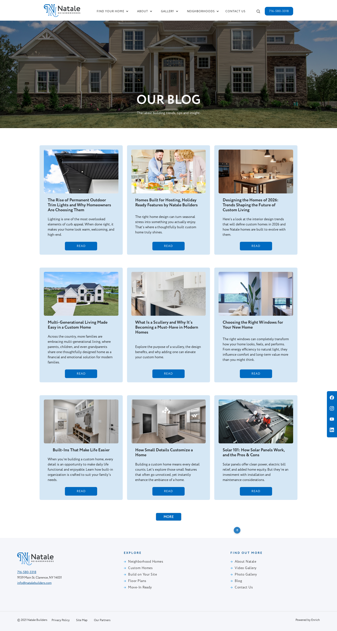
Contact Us (244, 587)
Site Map (81, 620)
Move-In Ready (140, 587)
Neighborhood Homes (145, 562)
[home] (62, 10)
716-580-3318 (279, 11)
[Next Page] (168, 517)
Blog (238, 581)
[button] (112, 11)
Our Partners (102, 620)
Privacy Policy (61, 620)
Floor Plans (137, 581)
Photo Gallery (246, 575)
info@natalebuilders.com (34, 583)
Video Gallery (246, 568)
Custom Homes (140, 568)
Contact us (235, 11)
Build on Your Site (142, 575)
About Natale (245, 562)
